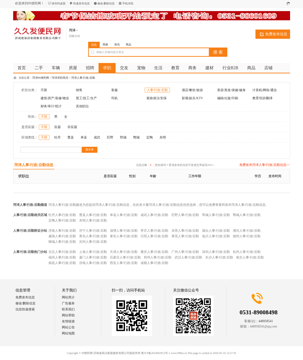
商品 (128, 44)
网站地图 (68, 333)
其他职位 (82, 106)
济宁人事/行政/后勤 (93, 230)
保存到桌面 (59, 3)
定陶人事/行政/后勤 (62, 220)
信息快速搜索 (25, 309)
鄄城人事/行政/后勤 (247, 215)
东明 (162, 137)
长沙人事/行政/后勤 (219, 257)
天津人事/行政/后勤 (124, 252)
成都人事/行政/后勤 (154, 263)
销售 (79, 90)
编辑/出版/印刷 (227, 98)
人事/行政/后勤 (157, 90)
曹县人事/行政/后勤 (93, 215)
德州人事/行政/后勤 (247, 236)
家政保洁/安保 (157, 98)
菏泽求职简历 (60, 77)
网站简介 (68, 297)
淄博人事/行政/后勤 (124, 230)
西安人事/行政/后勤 (124, 263)
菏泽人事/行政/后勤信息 (33, 165)
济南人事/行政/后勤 (62, 230)
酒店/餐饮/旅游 (192, 90)
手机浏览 (127, 3)
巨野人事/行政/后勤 (185, 215)
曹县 (70, 137)
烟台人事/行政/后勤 (216, 230)
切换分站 (74, 36)
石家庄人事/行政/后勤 (125, 257)
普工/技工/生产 (86, 98)
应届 (57, 127)
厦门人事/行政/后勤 (93, 257)
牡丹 (57, 137)
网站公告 (68, 327)
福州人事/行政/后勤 (62, 257)
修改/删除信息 (106, 3)
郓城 (123, 137)
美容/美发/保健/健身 (231, 90)
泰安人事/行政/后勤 (124, 236)
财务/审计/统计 (51, 106)
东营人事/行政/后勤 (185, 230)
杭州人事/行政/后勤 (247, 252)
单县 (84, 137)
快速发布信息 (81, 3)
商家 (105, 44)
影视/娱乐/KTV (192, 98)
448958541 (265, 321)
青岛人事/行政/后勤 (93, 236)
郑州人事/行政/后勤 (157, 257)
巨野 (110, 137)
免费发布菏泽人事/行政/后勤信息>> (264, 165)
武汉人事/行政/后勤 (188, 257)
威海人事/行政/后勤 (62, 236)
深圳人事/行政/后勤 (216, 252)
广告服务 (68, 303)
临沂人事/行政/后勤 (216, 236)
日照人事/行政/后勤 (154, 236)
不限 (44, 90)
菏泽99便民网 (40, 77)
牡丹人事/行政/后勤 (62, 215)
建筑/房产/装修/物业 (55, 98)
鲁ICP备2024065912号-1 (155, 353)
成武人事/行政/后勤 (154, 215)
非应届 (72, 127)
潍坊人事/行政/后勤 (247, 230)
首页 (22, 68)
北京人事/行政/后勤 (62, 252)
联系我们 (68, 309)
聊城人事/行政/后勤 (62, 241)
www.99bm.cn (179, 353)
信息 (94, 44)
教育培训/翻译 (262, 98)
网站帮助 (68, 315)
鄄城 (136, 137)
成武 (97, 137)
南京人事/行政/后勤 (250, 257)
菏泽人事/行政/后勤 (83, 77)
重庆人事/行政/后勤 (154, 252)
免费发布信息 (276, 34)
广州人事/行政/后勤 (185, 252)
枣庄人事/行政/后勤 (154, 230)
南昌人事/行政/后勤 (62, 263)
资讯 (117, 44)
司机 (114, 98)
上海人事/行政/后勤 (93, 252)
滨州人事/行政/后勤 (93, 241)
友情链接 (68, 321)
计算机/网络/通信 (264, 90)
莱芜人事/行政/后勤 (185, 236)
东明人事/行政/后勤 (93, 220)
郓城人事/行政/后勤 (216, 215)
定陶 (149, 137)
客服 (114, 90)
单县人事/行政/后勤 (124, 215)
